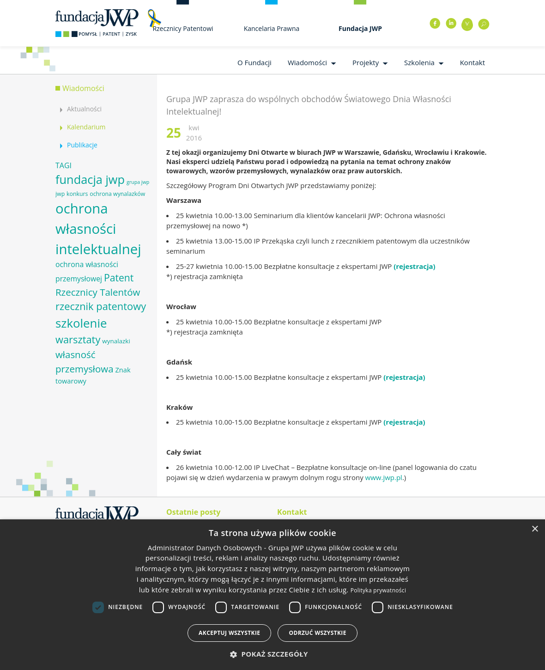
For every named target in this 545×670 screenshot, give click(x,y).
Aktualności (84, 108)
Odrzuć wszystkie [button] (317, 633)
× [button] (534, 529)
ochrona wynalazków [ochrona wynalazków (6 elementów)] (117, 194)
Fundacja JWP (360, 28)
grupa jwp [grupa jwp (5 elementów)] (138, 182)
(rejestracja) (414, 266)
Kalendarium (86, 126)
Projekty (365, 62)
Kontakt (472, 62)
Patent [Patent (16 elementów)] (118, 277)
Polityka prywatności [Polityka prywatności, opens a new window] (378, 590)
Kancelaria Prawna (272, 28)
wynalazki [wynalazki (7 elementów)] (116, 341)
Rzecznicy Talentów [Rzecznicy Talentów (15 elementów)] (97, 292)
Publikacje (82, 144)
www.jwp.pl (383, 477)
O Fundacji (254, 62)
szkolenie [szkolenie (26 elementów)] (81, 323)
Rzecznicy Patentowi (182, 28)
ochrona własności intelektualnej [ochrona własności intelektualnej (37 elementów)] (98, 228)
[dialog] (272, 594)
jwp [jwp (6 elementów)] (60, 194)
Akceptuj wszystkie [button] (229, 633)
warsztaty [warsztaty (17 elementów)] (77, 339)
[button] (272, 654)
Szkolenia (419, 62)
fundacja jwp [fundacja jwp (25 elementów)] (90, 179)
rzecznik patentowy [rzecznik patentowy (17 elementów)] (100, 306)
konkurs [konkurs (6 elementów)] (77, 194)
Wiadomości (307, 62)
